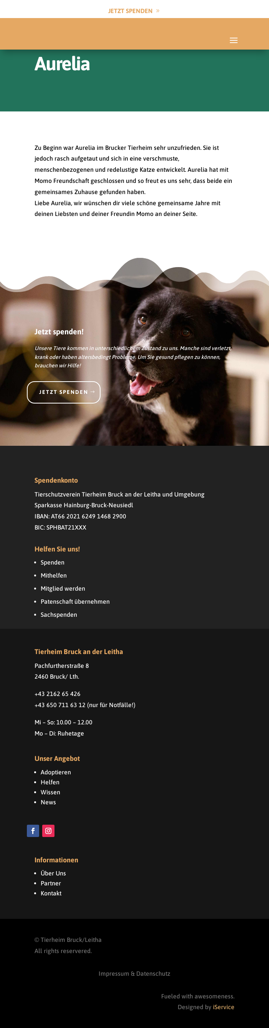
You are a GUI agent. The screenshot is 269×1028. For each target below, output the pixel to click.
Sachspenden (59, 614)
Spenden (52, 562)
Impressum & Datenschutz (134, 973)
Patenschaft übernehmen (75, 601)
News (48, 802)
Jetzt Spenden (130, 10)
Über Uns (53, 873)
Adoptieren (56, 772)
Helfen (50, 782)
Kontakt (51, 893)
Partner (51, 883)
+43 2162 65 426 (58, 693)
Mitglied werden (63, 588)
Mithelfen (54, 575)
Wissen (50, 792)
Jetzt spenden (63, 392)
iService (223, 1006)
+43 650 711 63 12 (60, 704)
